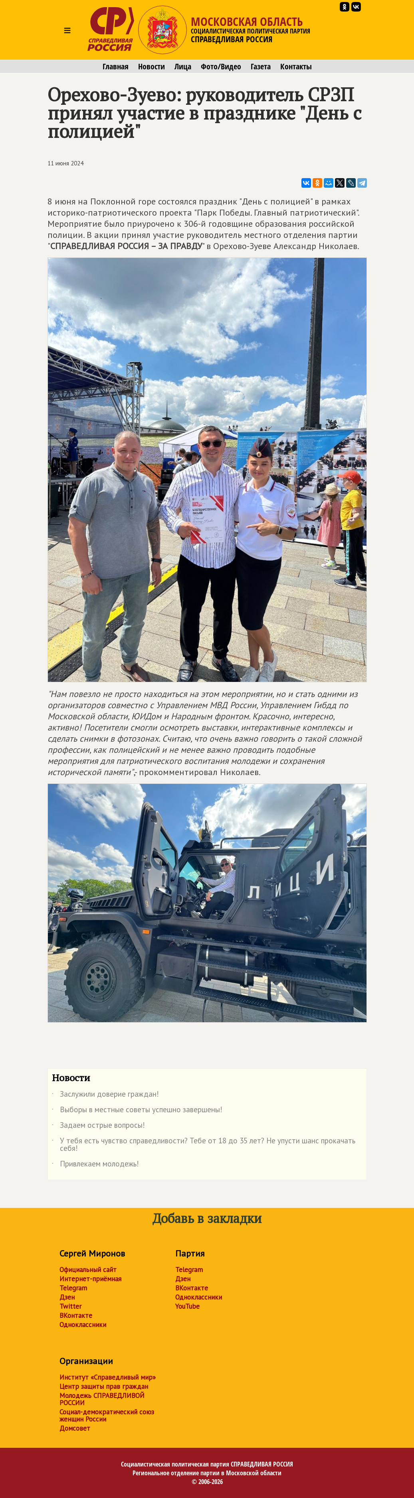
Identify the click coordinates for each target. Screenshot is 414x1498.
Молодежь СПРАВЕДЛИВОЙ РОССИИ (102, 1399)
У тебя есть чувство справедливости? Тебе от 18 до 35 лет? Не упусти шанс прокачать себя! (203, 1145)
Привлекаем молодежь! (95, 1165)
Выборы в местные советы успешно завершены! (137, 1111)
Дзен (67, 1297)
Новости (151, 66)
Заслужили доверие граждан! (105, 1095)
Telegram (73, 1288)
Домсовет (74, 1428)
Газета (261, 66)
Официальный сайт (88, 1269)
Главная (116, 66)
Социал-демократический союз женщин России (106, 1415)
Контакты (296, 66)
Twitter (70, 1306)
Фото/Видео (221, 66)
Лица (182, 66)
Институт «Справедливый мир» (107, 1377)
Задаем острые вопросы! (98, 1126)
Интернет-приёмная (90, 1278)
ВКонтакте (75, 1315)
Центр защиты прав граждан (103, 1386)
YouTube (187, 1306)
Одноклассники (82, 1324)
